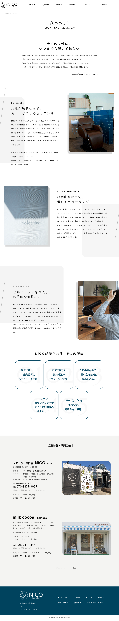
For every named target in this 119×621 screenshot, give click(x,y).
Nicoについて (63, 599)
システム (77, 599)
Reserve (73, 6)
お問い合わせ (63, 604)
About (32, 6)
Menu (59, 6)
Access (87, 6)
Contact (103, 6)
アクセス (101, 599)
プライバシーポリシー (96, 604)
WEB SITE (60, 569)
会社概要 (77, 604)
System (45, 6)
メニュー (89, 599)
